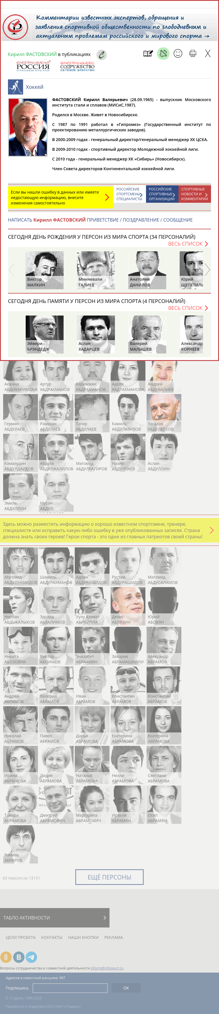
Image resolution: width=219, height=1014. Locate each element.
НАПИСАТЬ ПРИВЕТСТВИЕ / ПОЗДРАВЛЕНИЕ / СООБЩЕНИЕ (100, 223)
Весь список (185, 246)
